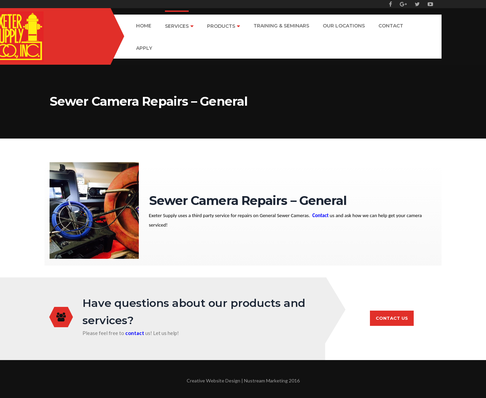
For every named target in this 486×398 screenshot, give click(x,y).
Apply (144, 48)
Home (143, 26)
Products (221, 26)
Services (177, 26)
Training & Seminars (281, 26)
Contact (390, 26)
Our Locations (344, 26)
